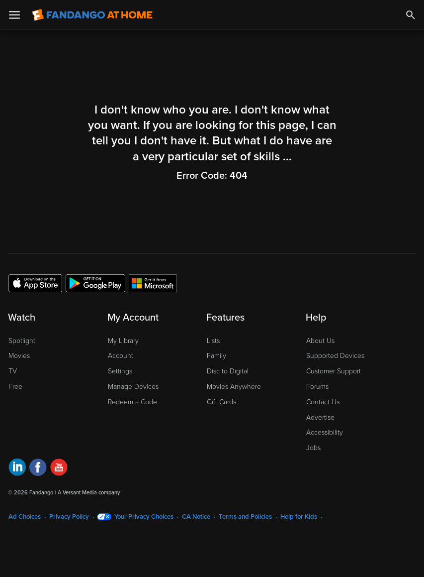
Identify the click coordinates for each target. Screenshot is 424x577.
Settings (120, 371)
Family (216, 355)
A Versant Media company (89, 492)
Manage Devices (133, 386)
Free (15, 386)
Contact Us (322, 402)
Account (120, 355)
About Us (320, 341)
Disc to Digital (228, 371)
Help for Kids (298, 517)
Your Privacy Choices (143, 517)
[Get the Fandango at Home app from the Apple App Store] (35, 283)
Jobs (313, 448)
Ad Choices (24, 517)
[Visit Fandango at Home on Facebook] (38, 468)
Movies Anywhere (234, 386)
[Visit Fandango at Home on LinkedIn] (17, 468)
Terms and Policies (245, 517)
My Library (123, 341)
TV (12, 371)
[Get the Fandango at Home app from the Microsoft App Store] (152, 283)
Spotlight (21, 341)
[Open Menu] (14, 15)
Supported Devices (335, 355)
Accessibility (324, 432)
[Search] (410, 15)
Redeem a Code (132, 402)
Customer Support (333, 371)
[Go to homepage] (92, 15)
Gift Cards (221, 402)
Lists (213, 341)
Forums (317, 386)
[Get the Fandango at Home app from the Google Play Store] (95, 283)
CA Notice (196, 517)
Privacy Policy (69, 517)
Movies (19, 355)
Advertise (320, 417)
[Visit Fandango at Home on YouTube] (59, 468)
